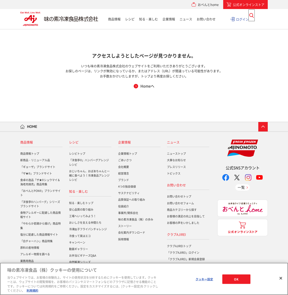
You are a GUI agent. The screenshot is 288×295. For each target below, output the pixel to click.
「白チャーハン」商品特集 (36, 241)
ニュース (186, 19)
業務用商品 (27, 261)
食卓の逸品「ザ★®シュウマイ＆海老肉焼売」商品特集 (40, 182)
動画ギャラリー (78, 249)
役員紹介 (123, 206)
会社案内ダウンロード (131, 232)
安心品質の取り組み (81, 209)
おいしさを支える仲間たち (85, 223)
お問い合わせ (206, 19)
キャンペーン (77, 242)
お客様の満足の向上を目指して (186, 216)
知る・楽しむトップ (81, 203)
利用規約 (32, 290)
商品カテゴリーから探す (182, 210)
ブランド (123, 180)
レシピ (130, 19)
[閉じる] (281, 278)
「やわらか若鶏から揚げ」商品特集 (40, 225)
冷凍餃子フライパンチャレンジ (88, 229)
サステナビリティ (129, 193)
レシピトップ (77, 154)
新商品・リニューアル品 (35, 160)
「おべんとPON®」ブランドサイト (40, 193)
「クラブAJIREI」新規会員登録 (186, 259)
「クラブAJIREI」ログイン (183, 253)
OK (236, 279)
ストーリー (125, 226)
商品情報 (114, 19)
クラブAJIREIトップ (179, 246)
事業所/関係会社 (128, 213)
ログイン (242, 19)
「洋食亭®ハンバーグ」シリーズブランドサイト (40, 204)
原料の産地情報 (29, 248)
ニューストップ (176, 154)
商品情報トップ (29, 154)
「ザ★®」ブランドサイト (36, 173)
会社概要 (123, 167)
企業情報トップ (127, 154)
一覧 (241, 187)
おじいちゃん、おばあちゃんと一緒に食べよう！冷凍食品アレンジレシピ (89, 175)
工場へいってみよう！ (82, 216)
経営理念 (123, 173)
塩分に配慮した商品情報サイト (39, 235)
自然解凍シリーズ (80, 262)
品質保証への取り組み (131, 200)
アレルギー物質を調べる (35, 254)
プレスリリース (176, 167)
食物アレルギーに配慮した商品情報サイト (40, 215)
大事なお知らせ (176, 160)
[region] (144, 279)
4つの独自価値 (127, 186)
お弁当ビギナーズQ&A (82, 256)
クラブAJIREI (176, 234)
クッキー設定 (204, 279)
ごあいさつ (125, 160)
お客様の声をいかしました (183, 223)
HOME (32, 126)
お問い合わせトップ (179, 196)
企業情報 (168, 19)
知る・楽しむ (148, 19)
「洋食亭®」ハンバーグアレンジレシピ (89, 162)
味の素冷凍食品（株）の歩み (135, 219)
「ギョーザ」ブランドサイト (37, 167)
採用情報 (123, 239)
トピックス (173, 173)
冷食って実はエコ (80, 236)
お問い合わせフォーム (180, 203)
